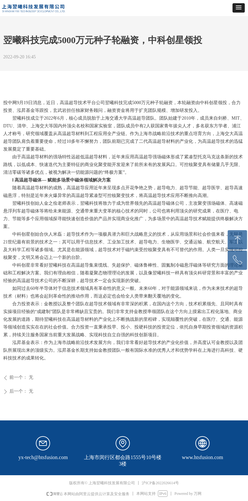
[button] (238, 8)
